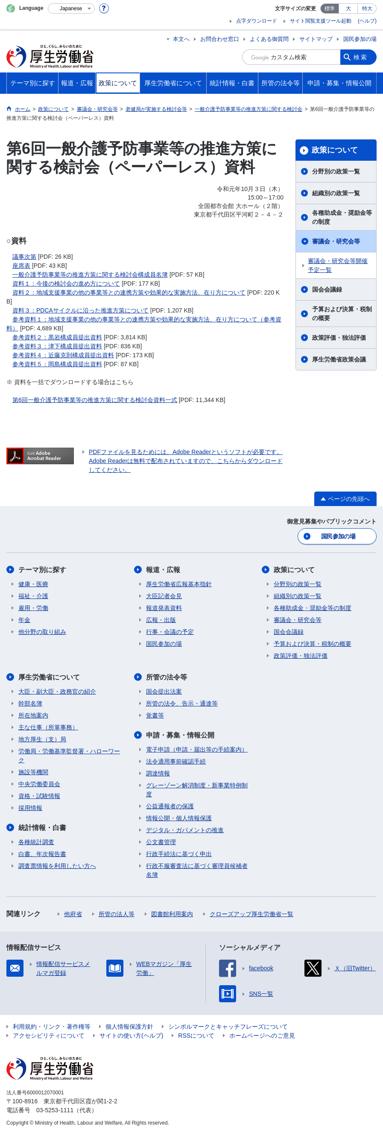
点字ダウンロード (256, 21)
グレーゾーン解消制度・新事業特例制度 (197, 790)
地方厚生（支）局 (42, 739)
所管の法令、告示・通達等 (182, 703)
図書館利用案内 (172, 914)
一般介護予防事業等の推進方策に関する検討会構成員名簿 (90, 274)
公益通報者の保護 (170, 806)
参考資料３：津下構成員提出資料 (57, 346)
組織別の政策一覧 (336, 193)
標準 (330, 9)
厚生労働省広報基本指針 (179, 584)
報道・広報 (163, 569)
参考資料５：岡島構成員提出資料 (57, 364)
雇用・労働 (33, 608)
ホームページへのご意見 (262, 1035)
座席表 (21, 265)
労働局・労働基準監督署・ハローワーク (69, 756)
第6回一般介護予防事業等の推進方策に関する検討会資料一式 (94, 399)
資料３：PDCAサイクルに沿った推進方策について (80, 310)
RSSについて (196, 1035)
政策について (335, 150)
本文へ (181, 39)
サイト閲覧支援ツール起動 (320, 21)
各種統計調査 (36, 842)
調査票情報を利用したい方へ (57, 865)
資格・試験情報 (39, 796)
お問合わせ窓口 (219, 39)
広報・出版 (161, 619)
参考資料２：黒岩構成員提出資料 (57, 337)
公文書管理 (161, 842)
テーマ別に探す (42, 569)
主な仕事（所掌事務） (48, 727)
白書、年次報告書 (42, 853)
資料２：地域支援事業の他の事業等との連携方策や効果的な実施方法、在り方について (129, 292)
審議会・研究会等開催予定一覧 (338, 265)
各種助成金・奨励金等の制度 (342, 217)
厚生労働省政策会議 (339, 359)
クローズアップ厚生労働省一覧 (251, 914)
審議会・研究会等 (336, 241)
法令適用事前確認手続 (176, 761)
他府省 (73, 914)
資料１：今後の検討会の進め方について (66, 283)
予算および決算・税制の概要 (342, 313)
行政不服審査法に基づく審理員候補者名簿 (197, 870)
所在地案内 (33, 715)
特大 (367, 9)
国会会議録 (327, 289)
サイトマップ (316, 39)
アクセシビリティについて (49, 1035)
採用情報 (30, 807)
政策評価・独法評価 (339, 337)
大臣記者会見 (164, 596)
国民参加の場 (360, 39)
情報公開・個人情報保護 (179, 818)
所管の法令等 (166, 677)
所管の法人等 (116, 914)
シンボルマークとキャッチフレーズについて (228, 1026)
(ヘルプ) (367, 21)
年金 (24, 619)
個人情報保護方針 (129, 1026)
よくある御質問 (269, 39)
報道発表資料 (164, 608)
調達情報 (158, 773)
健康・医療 (33, 584)
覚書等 (155, 715)
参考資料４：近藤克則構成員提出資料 (63, 355)
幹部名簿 (30, 703)
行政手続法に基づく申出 (179, 853)
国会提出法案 (164, 691)
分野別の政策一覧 (336, 171)
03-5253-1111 (54, 1110)
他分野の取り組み (42, 631)
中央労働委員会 (39, 784)
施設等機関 (33, 772)
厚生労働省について (49, 677)
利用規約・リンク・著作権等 (52, 1026)
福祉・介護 (33, 596)
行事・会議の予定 (170, 631)
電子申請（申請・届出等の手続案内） (197, 749)
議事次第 (24, 256)
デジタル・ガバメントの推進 (185, 830)
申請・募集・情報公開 (180, 735)
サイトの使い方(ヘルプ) (131, 1035)
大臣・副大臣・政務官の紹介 (57, 691)
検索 (361, 57)
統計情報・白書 (42, 827)
